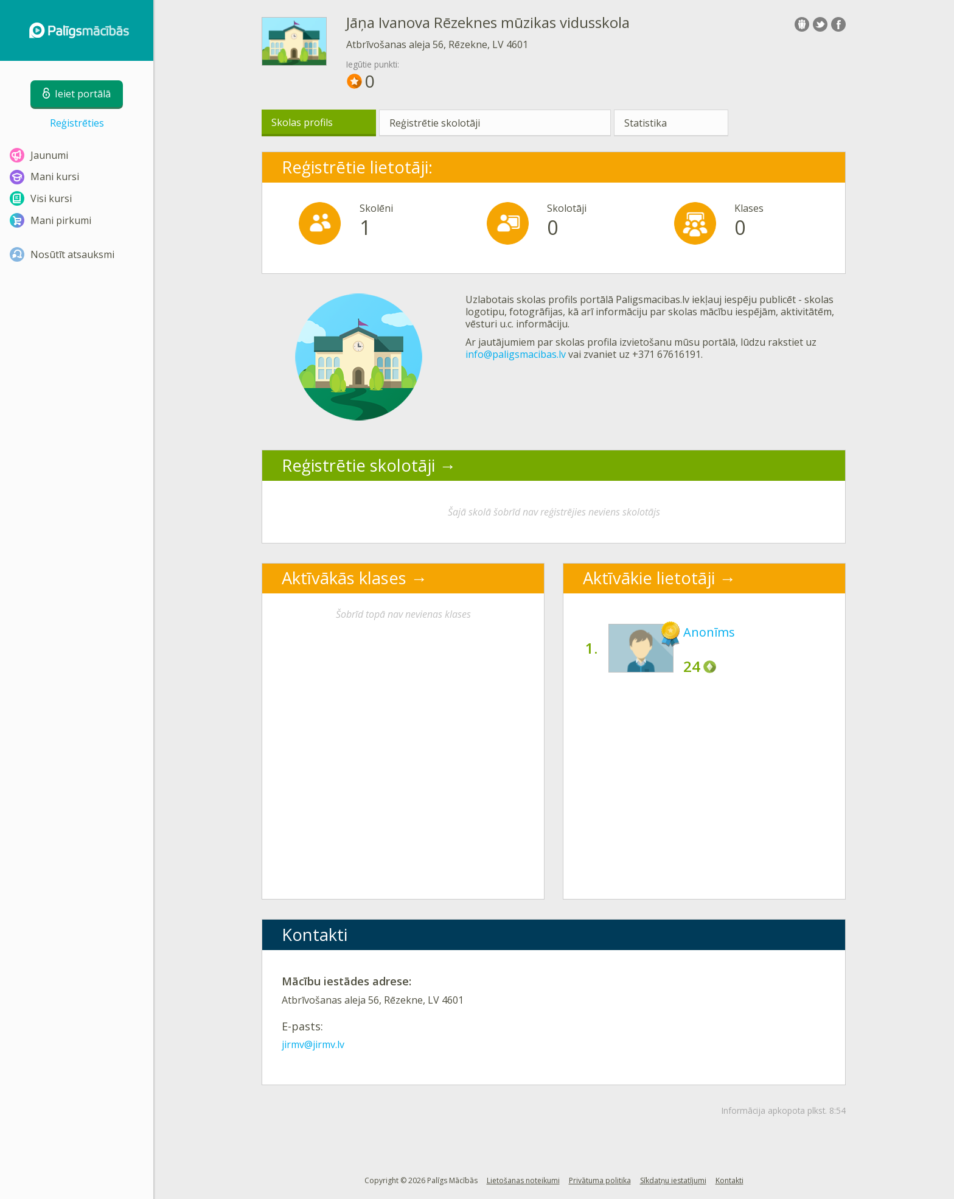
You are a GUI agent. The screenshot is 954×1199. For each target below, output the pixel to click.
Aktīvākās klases (344, 578)
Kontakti (729, 1180)
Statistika (645, 123)
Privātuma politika (600, 1180)
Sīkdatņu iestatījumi (673, 1180)
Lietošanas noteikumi (523, 1180)
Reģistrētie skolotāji (434, 123)
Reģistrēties (77, 123)
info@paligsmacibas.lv (515, 354)
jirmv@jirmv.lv (313, 1044)
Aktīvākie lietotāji (649, 578)
